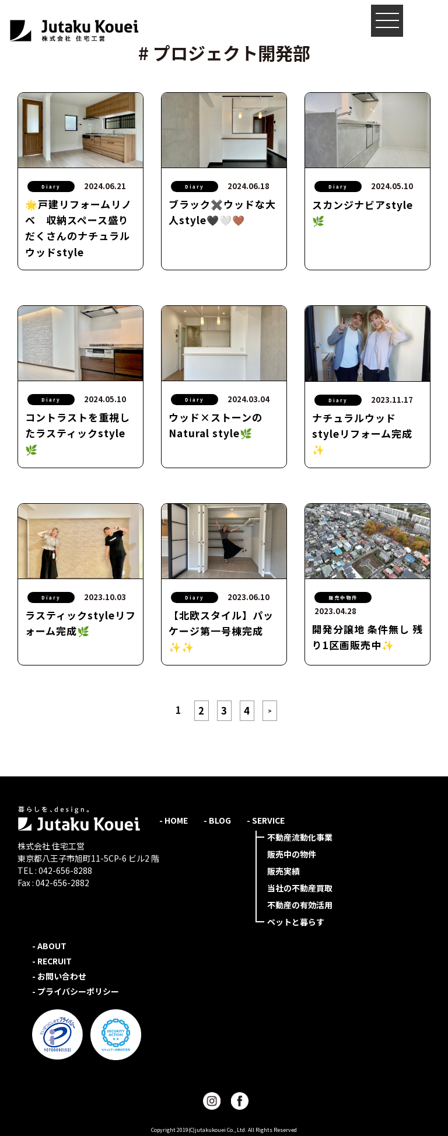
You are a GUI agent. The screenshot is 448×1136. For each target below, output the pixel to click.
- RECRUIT (52, 961)
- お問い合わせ (59, 976)
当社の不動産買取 (299, 888)
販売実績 (283, 871)
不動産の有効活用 (299, 905)
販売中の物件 (291, 854)
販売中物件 (343, 597)
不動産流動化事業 (299, 837)
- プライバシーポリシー (75, 991)
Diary (51, 186)
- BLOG (217, 820)
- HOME (173, 820)
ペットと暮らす (295, 922)
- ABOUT (49, 946)
